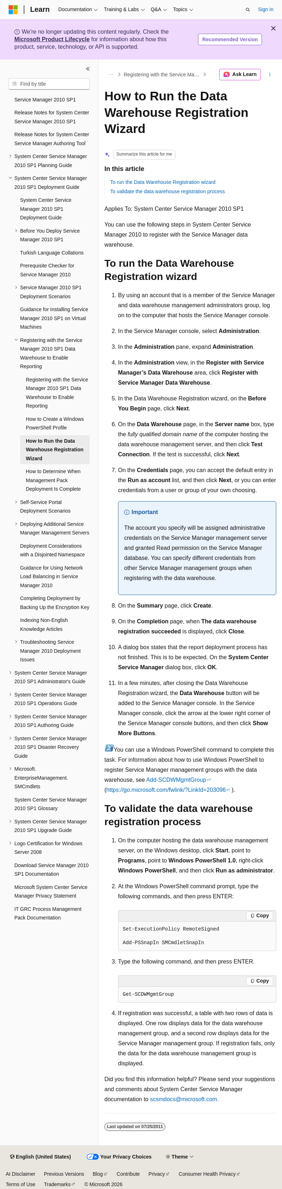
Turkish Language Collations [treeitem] (52, 253)
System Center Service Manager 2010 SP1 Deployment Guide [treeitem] (45, 208)
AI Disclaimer (20, 1174)
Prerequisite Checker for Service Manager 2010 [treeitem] (47, 270)
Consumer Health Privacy (207, 1174)
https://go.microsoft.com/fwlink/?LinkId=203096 (166, 790)
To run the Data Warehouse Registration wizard (163, 182)
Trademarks (57, 1184)
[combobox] (49, 84)
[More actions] (270, 74)
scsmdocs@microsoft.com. (184, 1099)
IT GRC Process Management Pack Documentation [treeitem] (47, 913)
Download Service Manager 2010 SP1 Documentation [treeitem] (51, 869)
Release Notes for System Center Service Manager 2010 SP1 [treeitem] (51, 117)
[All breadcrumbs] (110, 74)
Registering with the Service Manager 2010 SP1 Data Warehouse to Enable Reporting (163, 74)
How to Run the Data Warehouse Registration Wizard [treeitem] (55, 449)
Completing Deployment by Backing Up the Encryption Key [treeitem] (54, 602)
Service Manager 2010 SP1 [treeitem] (45, 100)
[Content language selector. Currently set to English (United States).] (40, 1157)
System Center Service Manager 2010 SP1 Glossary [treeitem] (50, 804)
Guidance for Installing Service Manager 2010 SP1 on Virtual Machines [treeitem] (54, 318)
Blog (98, 1174)
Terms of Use (20, 1184)
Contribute (128, 1174)
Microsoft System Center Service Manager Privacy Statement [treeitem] (51, 891)
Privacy (157, 1174)
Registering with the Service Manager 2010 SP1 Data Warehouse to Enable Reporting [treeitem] (57, 393)
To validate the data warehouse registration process (167, 191)
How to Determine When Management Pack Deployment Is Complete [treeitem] (53, 480)
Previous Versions (64, 1174)
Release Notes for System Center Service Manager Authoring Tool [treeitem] (51, 139)
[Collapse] (87, 68)
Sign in (265, 9)
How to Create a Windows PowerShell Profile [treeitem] (55, 423)
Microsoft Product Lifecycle (52, 39)
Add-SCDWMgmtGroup (176, 780)
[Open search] (248, 9)
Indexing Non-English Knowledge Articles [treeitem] (44, 624)
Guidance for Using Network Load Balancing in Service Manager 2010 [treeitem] (51, 576)
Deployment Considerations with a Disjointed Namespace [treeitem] (52, 550)
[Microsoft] (13, 9)
